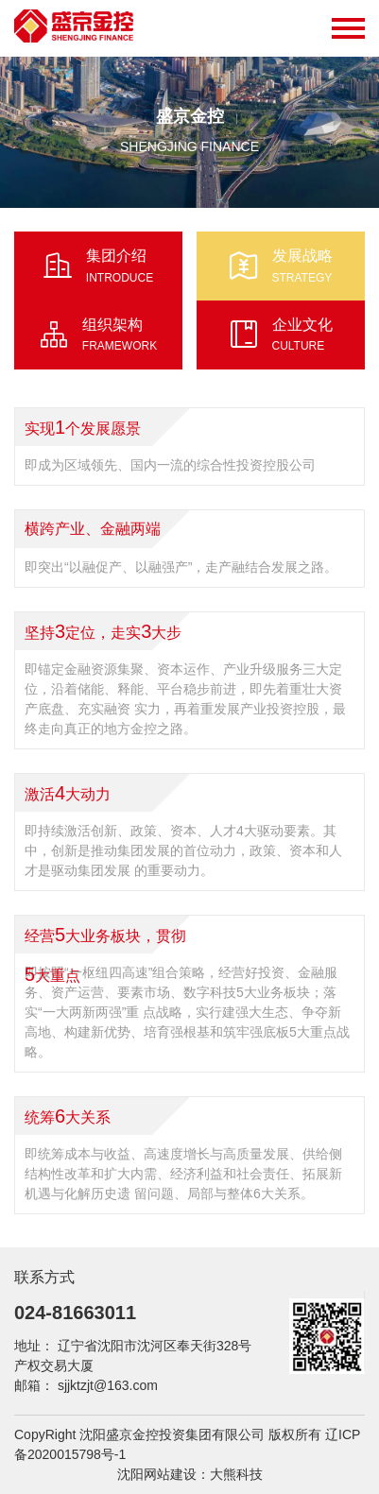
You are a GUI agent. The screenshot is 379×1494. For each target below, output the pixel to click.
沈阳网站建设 (157, 1474)
